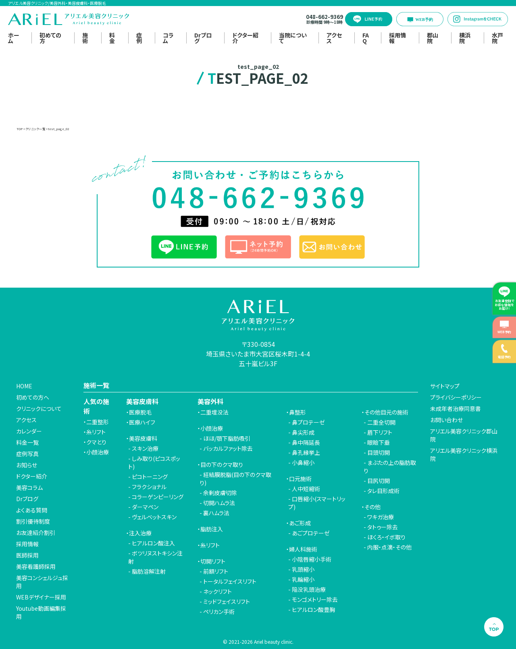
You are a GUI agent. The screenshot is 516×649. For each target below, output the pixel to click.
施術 (85, 38)
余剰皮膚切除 (220, 493)
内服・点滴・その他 (389, 547)
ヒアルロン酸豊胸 (313, 609)
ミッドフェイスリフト (226, 601)
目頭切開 (378, 452)
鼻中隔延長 (306, 442)
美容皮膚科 (143, 438)
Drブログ (203, 38)
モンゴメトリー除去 (315, 599)
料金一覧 (27, 442)
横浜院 (464, 38)
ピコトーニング (150, 477)
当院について (293, 38)
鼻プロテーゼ (308, 422)
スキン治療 (145, 448)
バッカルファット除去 (228, 448)
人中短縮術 (306, 489)
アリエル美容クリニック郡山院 (463, 435)
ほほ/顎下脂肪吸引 (226, 438)
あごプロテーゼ (311, 533)
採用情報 (397, 38)
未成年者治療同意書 (455, 408)
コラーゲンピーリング (157, 497)
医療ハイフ (142, 422)
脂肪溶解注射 (149, 571)
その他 (372, 507)
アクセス (334, 38)
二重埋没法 (214, 412)
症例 (139, 38)
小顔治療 (97, 452)
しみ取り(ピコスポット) (154, 462)
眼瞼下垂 (378, 442)
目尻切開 (378, 481)
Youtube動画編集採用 (41, 612)
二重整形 (97, 422)
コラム (168, 38)
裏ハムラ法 (216, 513)
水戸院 (497, 38)
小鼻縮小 (303, 462)
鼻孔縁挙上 (306, 452)
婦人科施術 (303, 549)
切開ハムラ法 (219, 503)
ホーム (13, 38)
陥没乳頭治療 (309, 589)
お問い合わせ (446, 420)
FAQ (365, 38)
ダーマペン (145, 507)
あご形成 (300, 523)
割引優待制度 (33, 521)
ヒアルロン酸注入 (153, 543)
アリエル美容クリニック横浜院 (463, 454)
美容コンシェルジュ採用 (42, 582)
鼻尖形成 (303, 432)
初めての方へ (32, 397)
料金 (112, 38)
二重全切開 (381, 422)
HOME (24, 386)
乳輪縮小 (303, 579)
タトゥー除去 (382, 527)
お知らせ (26, 465)
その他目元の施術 (386, 412)
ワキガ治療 (380, 517)
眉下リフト (379, 432)
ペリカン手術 (219, 612)
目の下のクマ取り (221, 464)
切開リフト (212, 561)
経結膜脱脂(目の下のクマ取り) (235, 479)
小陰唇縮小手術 (311, 559)
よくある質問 (31, 510)
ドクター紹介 (245, 38)
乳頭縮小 (303, 569)
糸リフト (96, 432)
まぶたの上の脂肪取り (390, 466)
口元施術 (300, 479)
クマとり (96, 442)
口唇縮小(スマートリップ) (316, 503)
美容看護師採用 (36, 566)
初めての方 (50, 38)
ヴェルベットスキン (154, 517)
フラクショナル (149, 487)
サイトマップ (445, 386)
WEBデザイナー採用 (41, 597)
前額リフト (215, 571)
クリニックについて (39, 408)
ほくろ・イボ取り (386, 537)
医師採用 (27, 555)
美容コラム (29, 487)
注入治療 (140, 533)
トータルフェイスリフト (229, 581)
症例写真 (27, 454)
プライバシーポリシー (456, 397)
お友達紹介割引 (35, 533)
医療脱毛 (140, 412)
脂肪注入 (211, 529)
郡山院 (432, 38)
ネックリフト (217, 591)
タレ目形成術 (383, 491)
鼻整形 (297, 412)
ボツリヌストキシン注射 (155, 557)
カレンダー (29, 431)
